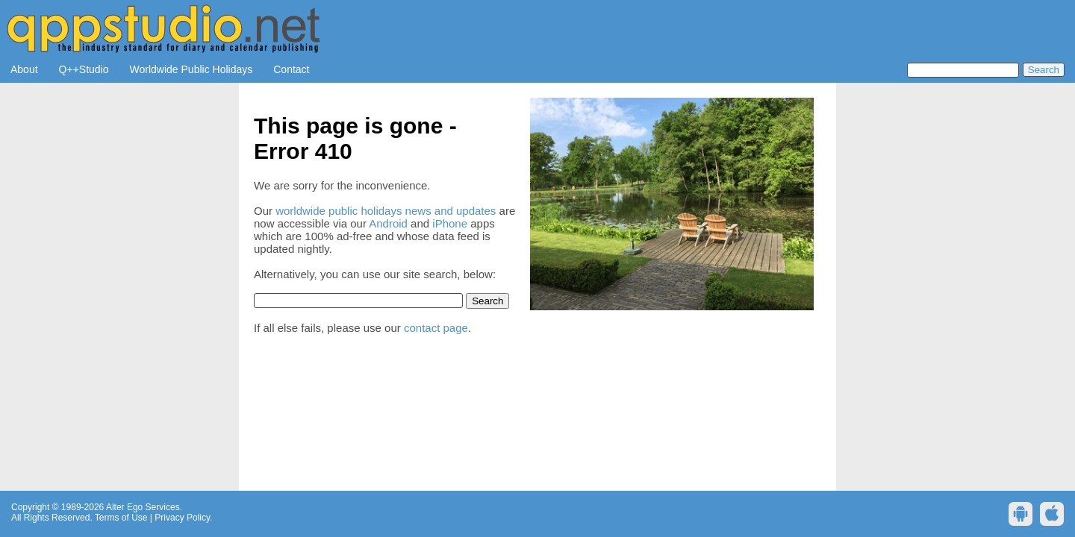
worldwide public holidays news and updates (385, 210)
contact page (436, 327)
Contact (291, 69)
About (24, 69)
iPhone (449, 223)
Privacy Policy (182, 517)
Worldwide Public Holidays (191, 69)
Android (388, 223)
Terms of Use (121, 517)
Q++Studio (84, 69)
